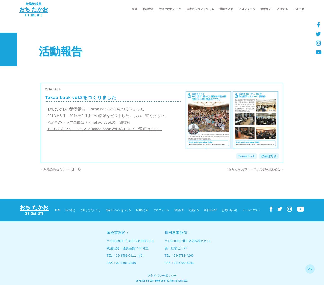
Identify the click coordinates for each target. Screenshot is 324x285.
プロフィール (246, 9)
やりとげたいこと (170, 9)
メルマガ (298, 9)
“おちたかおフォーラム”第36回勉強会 (253, 169)
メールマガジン (251, 210)
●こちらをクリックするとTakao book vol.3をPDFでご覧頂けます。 (104, 129)
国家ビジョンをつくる (200, 9)
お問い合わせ (229, 210)
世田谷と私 (226, 9)
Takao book (246, 156)
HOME (134, 9)
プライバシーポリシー (162, 275)
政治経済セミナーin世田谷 (62, 169)
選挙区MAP (210, 210)
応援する (282, 9)
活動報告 (266, 9)
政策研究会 (269, 156)
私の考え (148, 9)
